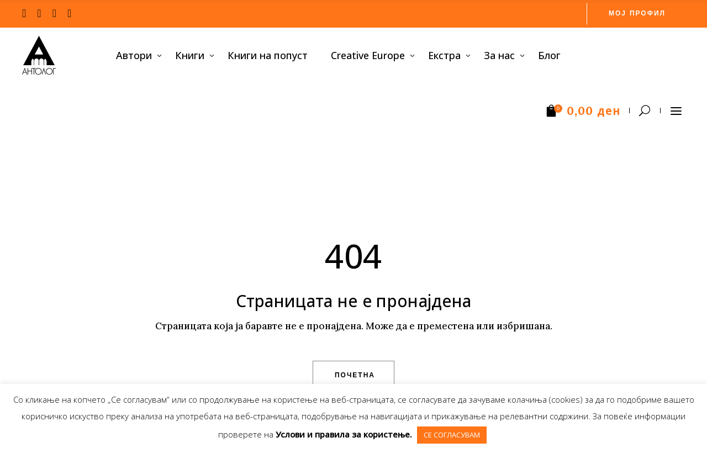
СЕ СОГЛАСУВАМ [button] (452, 435)
